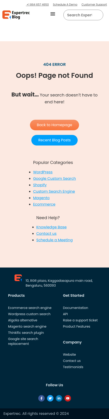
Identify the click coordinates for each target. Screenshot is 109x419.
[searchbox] (79, 15)
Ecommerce (44, 204)
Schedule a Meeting (54, 240)
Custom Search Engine (54, 191)
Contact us (46, 233)
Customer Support (94, 4)
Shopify (40, 185)
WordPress (43, 172)
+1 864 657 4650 (37, 4)
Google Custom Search (54, 178)
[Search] (98, 15)
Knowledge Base (51, 227)
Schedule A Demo (65, 4)
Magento (41, 198)
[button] (52, 14)
